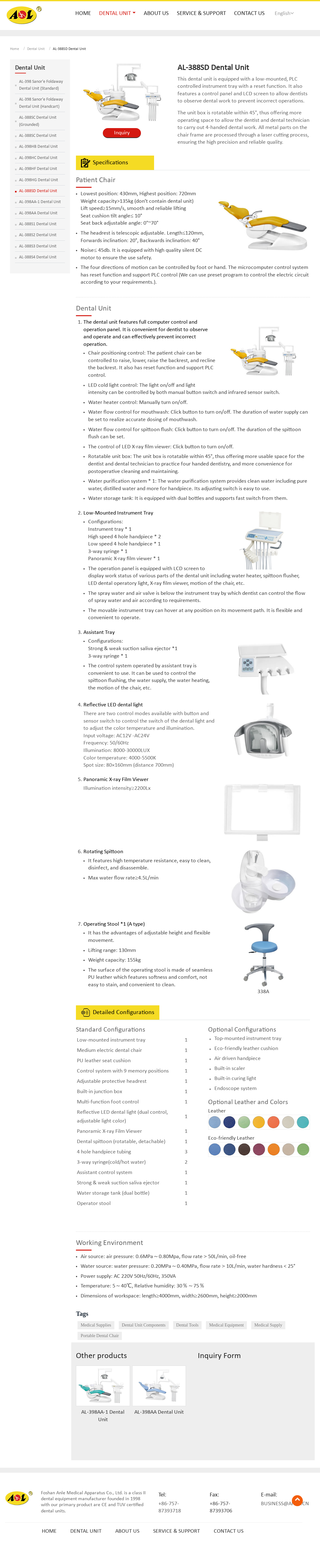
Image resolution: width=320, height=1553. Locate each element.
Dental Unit (36, 49)
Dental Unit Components (144, 1325)
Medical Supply (268, 1325)
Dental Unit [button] (115, 14)
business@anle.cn (285, 1503)
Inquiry (122, 133)
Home (83, 14)
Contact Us (249, 14)
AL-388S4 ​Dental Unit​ (38, 257)
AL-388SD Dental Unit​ (38, 191)
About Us (156, 14)
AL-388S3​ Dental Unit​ (38, 246)
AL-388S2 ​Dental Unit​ (38, 235)
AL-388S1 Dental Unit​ (38, 224)
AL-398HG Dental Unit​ (38, 180)
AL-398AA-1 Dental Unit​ (102, 1416)
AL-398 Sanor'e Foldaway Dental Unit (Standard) (41, 85)
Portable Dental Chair (100, 1335)
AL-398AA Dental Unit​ (159, 1412)
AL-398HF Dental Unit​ (38, 169)
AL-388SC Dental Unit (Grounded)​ (38, 121)
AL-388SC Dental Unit (38, 135)
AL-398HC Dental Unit (38, 158)
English (284, 13)
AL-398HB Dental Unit (38, 146)
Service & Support (201, 14)
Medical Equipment (226, 1325)
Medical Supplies (96, 1325)
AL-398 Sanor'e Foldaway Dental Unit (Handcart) (41, 103)
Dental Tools (187, 1325)
